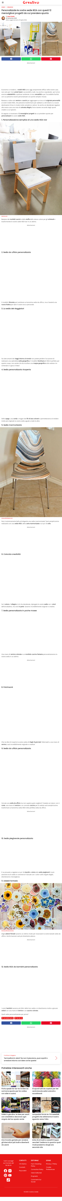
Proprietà (34, 1176)
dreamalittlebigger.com (7, 518)
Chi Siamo (22, 1164)
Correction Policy (37, 1169)
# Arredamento (7, 1018)
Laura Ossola (10, 16)
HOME (3, 7)
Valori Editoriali (36, 1173)
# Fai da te (18, 1018)
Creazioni (10, 7)
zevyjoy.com (4, 216)
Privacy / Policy (51, 1164)
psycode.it (22, 1171)
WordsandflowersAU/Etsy (7, 930)
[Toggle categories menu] (2, 2)
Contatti (22, 1167)
